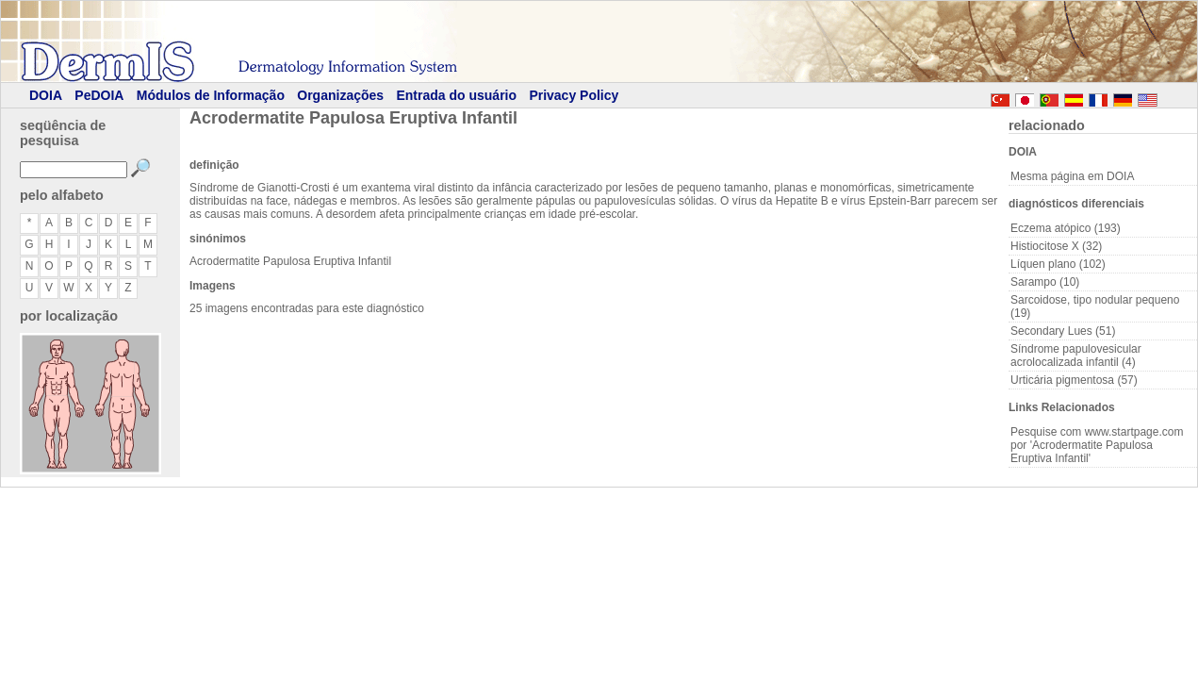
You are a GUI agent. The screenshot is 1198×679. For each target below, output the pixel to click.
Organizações (340, 95)
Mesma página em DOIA (1072, 176)
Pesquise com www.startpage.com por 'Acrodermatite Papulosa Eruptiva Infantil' (1096, 445)
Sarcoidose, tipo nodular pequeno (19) (1094, 306)
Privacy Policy (573, 95)
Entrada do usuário (456, 95)
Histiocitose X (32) (1056, 246)
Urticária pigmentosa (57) (1074, 380)
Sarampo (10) (1044, 282)
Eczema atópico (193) (1065, 228)
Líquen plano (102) (1058, 264)
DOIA (45, 95)
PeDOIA (98, 95)
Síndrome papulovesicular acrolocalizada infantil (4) (1075, 355)
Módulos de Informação (211, 95)
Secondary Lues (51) (1062, 331)
